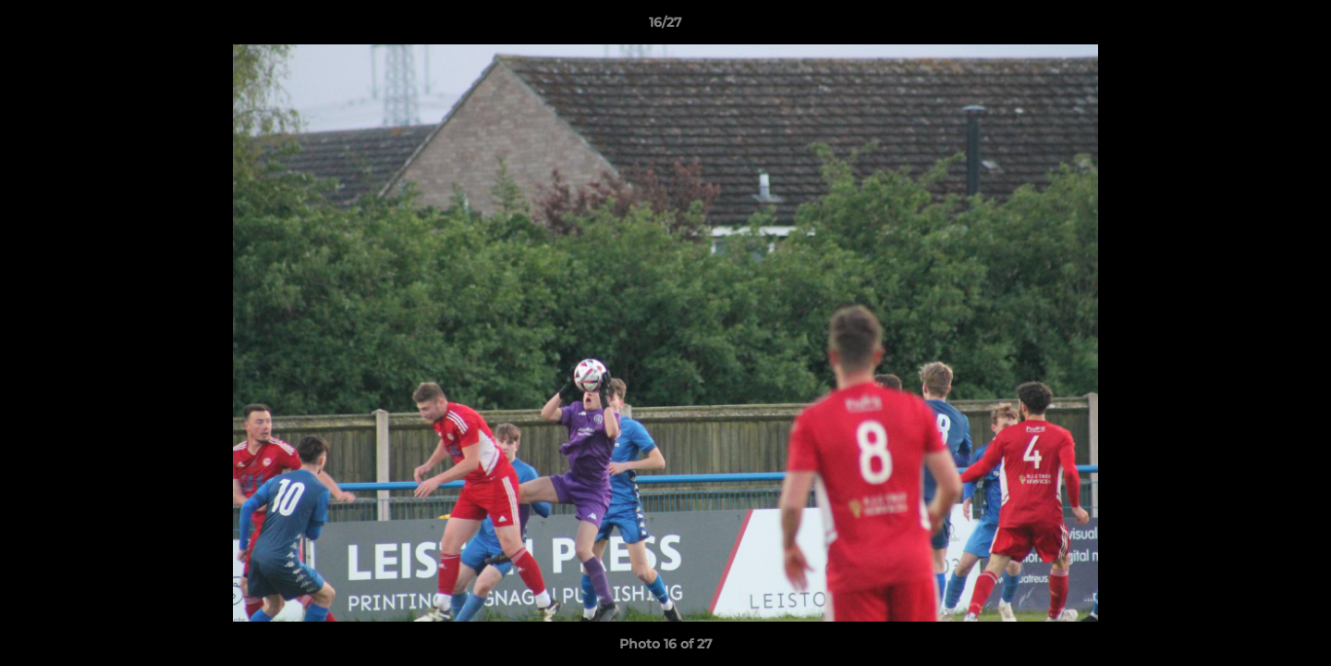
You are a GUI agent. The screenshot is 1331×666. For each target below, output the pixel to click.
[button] (1298, 26)
